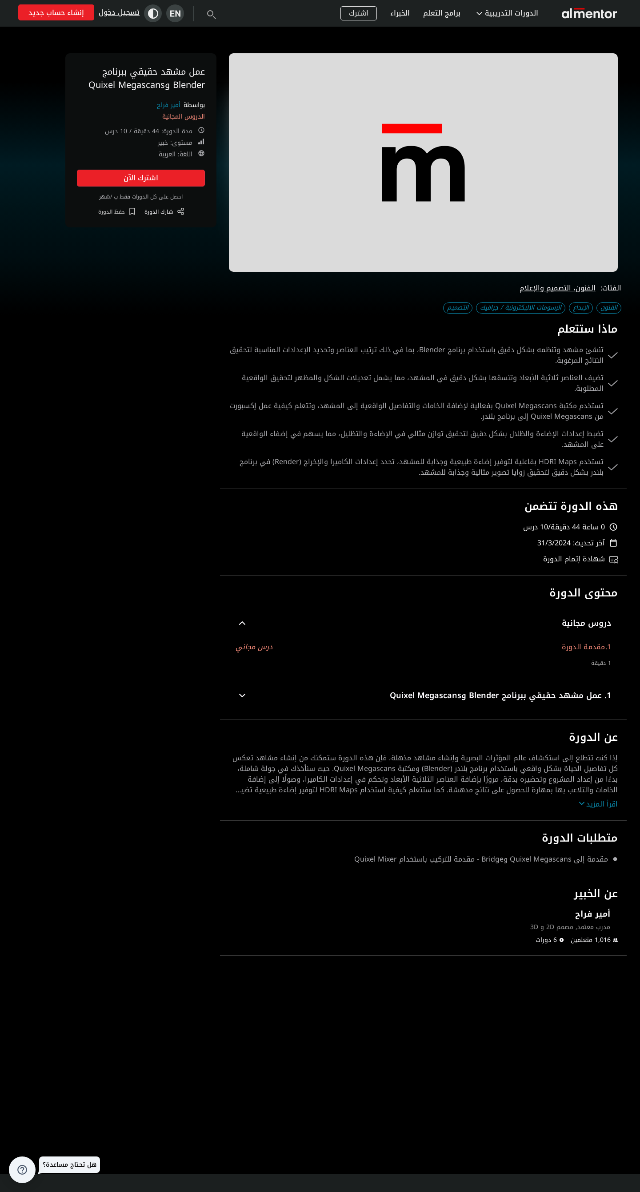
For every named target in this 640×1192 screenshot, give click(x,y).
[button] (423, 623)
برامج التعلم (441, 13)
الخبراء (400, 13)
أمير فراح (168, 105)
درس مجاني (254, 647)
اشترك (358, 13)
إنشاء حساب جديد (56, 13)
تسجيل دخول (119, 12)
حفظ (117, 212)
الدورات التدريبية (507, 13)
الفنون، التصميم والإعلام (558, 288)
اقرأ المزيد (598, 804)
